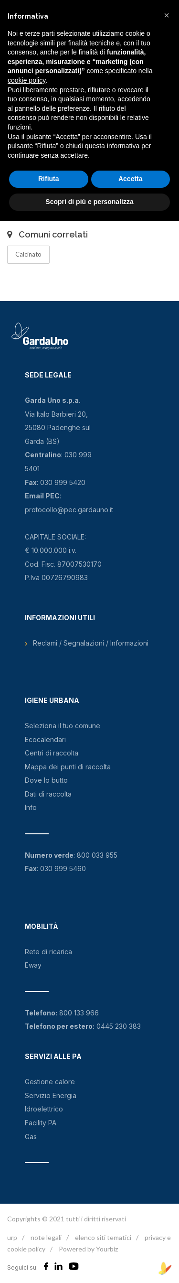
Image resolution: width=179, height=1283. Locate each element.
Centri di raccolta (51, 753)
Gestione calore (50, 1082)
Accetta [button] (130, 179)
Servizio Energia (50, 1095)
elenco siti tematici (103, 1237)
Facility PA (40, 1123)
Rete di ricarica (48, 952)
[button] (166, 15)
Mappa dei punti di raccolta (68, 767)
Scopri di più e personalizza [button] (89, 201)
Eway (33, 965)
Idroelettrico (44, 1109)
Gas (31, 1136)
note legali (46, 1237)
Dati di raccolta (48, 794)
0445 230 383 (118, 1026)
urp (12, 1237)
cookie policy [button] (26, 80)
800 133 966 (79, 1013)
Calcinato (28, 254)
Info (31, 807)
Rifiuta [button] (48, 179)
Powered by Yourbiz (88, 1249)
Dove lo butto (46, 780)
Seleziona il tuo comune (62, 726)
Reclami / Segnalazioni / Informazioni (90, 643)
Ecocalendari (45, 739)
